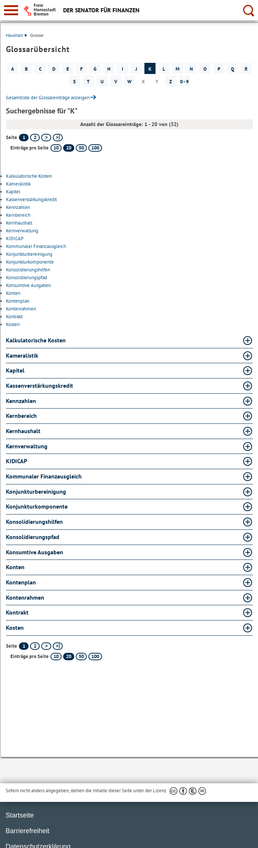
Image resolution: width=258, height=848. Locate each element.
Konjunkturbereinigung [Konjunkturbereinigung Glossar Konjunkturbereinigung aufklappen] (36, 491)
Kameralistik (18, 184)
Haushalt (16, 35)
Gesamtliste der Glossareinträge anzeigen (47, 97)
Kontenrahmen (21, 309)
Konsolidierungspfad (26, 277)
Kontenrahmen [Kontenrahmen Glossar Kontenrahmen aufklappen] (25, 597)
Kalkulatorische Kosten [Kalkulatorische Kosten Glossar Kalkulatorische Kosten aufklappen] (36, 340)
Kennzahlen (18, 207)
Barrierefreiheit (27, 831)
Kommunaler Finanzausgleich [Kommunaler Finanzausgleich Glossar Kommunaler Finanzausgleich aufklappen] (44, 476)
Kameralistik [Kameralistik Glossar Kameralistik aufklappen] (22, 355)
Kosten (13, 324)
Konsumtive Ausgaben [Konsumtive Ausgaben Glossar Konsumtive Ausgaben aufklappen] (34, 552)
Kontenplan (17, 301)
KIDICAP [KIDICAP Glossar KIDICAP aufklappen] (16, 461)
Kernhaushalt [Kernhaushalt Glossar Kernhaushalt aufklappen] (23, 431)
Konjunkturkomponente (30, 262)
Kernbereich (18, 215)
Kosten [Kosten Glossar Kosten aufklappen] (15, 627)
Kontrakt (14, 316)
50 (81, 148)
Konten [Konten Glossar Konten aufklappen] (15, 567)
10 (56, 148)
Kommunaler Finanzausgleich (36, 246)
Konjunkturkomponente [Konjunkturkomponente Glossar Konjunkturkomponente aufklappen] (37, 506)
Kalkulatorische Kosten (29, 176)
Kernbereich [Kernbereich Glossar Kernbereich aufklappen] (21, 415)
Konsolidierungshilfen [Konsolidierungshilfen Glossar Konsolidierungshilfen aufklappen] (34, 521)
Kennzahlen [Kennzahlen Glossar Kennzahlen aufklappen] (21, 400)
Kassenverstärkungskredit (31, 199)
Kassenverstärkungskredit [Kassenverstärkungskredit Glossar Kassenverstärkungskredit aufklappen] (39, 385)
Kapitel (13, 191)
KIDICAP (14, 238)
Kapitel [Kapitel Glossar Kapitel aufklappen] (15, 370)
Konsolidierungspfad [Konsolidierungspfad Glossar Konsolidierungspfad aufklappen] (32, 537)
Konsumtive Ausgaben (28, 285)
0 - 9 (184, 81)
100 (95, 148)
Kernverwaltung (22, 231)
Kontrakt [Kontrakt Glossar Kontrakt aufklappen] (17, 612)
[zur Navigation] (11, 10)
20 (68, 148)
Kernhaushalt (19, 223)
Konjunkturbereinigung (29, 254)
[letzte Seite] (58, 137)
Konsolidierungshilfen (28, 270)
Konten (13, 293)
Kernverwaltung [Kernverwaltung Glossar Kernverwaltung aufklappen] (27, 446)
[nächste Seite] (46, 137)
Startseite (20, 815)
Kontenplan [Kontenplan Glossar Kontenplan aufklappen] (21, 582)
